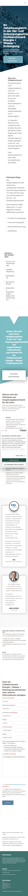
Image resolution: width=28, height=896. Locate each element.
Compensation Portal (6, 884)
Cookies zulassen (14, 460)
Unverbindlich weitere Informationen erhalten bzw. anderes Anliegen (14, 750)
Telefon (4, 734)
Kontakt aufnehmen (12, 59)
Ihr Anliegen (9, 754)
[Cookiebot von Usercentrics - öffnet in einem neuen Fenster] (20, 431)
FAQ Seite (16, 843)
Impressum (4, 888)
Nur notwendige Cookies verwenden (14, 464)
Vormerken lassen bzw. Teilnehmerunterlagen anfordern (13, 746)
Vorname (8, 698)
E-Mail (7, 727)
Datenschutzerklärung (18, 784)
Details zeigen (19, 455)
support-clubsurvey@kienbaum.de (8, 874)
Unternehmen (9, 713)
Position (4, 719)
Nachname (8, 705)
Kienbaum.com (5, 883)
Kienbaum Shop (5, 885)
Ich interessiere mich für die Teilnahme (14, 766)
